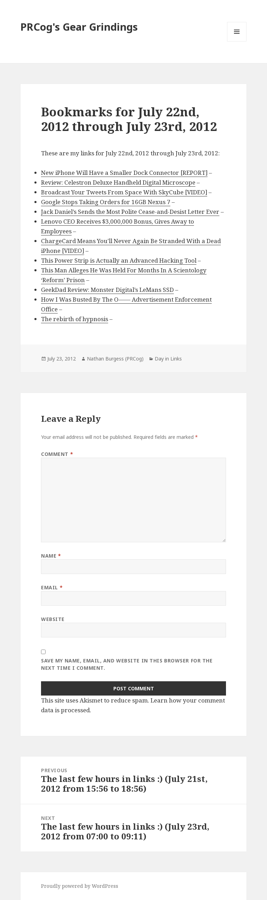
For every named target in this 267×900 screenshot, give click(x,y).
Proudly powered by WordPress (79, 886)
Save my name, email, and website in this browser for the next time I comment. (126, 664)
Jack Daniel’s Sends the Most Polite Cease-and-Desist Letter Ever (130, 212)
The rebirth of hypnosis (74, 319)
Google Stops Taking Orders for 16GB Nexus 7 (105, 202)
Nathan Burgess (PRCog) (115, 358)
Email (52, 587)
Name (51, 555)
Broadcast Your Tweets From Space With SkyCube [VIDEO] (124, 192)
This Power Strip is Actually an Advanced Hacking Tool (118, 260)
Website (53, 619)
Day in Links (168, 358)
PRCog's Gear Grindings (79, 26)
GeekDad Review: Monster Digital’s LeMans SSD (107, 290)
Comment (57, 454)
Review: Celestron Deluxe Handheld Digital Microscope (118, 182)
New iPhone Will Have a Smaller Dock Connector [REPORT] (124, 173)
